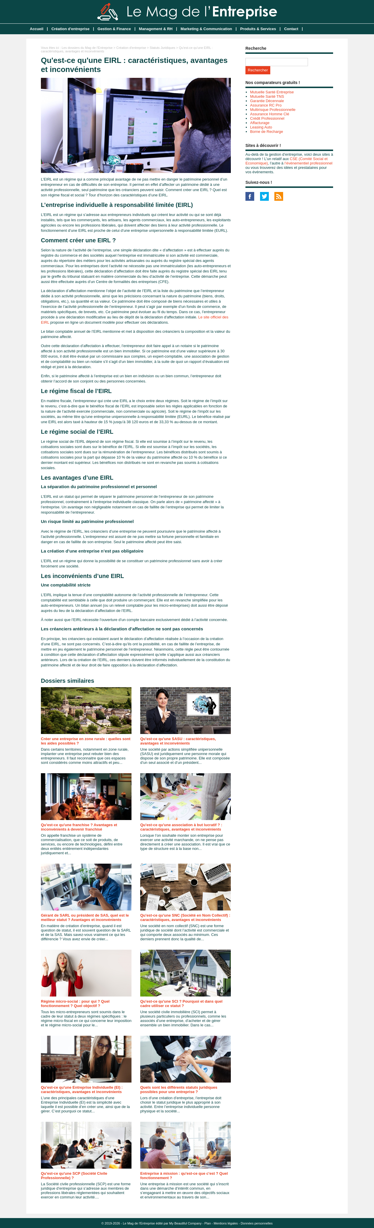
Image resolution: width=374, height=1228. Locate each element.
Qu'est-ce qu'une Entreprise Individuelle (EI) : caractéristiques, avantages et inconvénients (82, 1089)
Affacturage (259, 123)
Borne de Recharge (266, 131)
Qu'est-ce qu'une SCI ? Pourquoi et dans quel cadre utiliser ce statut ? (181, 1003)
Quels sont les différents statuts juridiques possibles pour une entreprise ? (178, 1089)
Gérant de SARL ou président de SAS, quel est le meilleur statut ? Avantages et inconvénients (85, 917)
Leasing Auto (261, 127)
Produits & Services (258, 29)
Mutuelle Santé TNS (267, 96)
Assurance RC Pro (266, 105)
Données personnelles (257, 1223)
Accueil (36, 29)
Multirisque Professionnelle (272, 109)
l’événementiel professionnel (309, 163)
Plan (208, 1223)
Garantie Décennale (267, 101)
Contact (291, 29)
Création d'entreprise (70, 29)
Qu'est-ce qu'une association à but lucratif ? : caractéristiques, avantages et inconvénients (181, 827)
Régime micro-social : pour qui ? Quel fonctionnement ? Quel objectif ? (75, 1003)
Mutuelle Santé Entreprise (272, 92)
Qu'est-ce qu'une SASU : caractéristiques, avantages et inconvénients (178, 741)
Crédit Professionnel (267, 118)
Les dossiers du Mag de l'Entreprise (87, 47)
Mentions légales (226, 1223)
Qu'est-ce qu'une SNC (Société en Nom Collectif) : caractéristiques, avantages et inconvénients (185, 917)
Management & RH (156, 29)
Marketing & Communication (206, 29)
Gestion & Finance (114, 29)
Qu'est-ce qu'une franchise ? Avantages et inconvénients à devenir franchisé (79, 827)
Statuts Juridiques (162, 47)
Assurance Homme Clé (269, 114)
